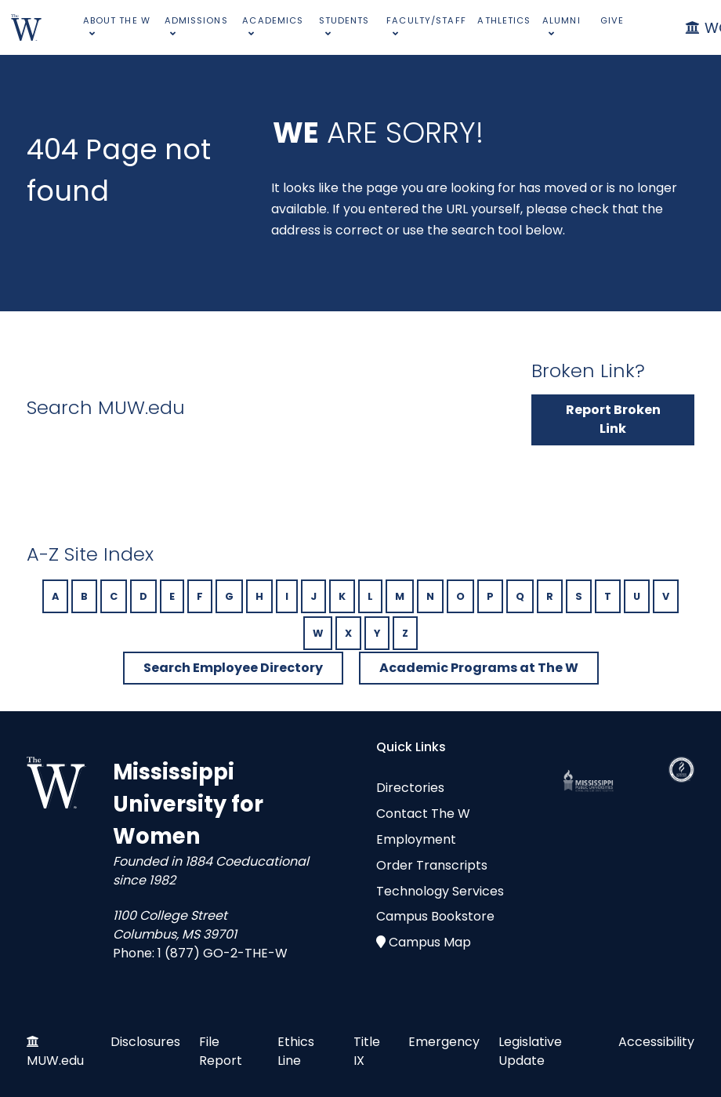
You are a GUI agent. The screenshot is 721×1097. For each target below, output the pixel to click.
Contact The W (423, 814)
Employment (416, 839)
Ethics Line (295, 1051)
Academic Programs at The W (478, 668)
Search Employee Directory (233, 668)
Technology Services (440, 891)
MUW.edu (55, 1061)
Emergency (444, 1042)
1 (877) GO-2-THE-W (223, 953)
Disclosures (145, 1042)
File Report (220, 1051)
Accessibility (656, 1042)
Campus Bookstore (435, 916)
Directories (410, 788)
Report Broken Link (613, 419)
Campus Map (430, 942)
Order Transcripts (431, 865)
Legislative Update (530, 1051)
